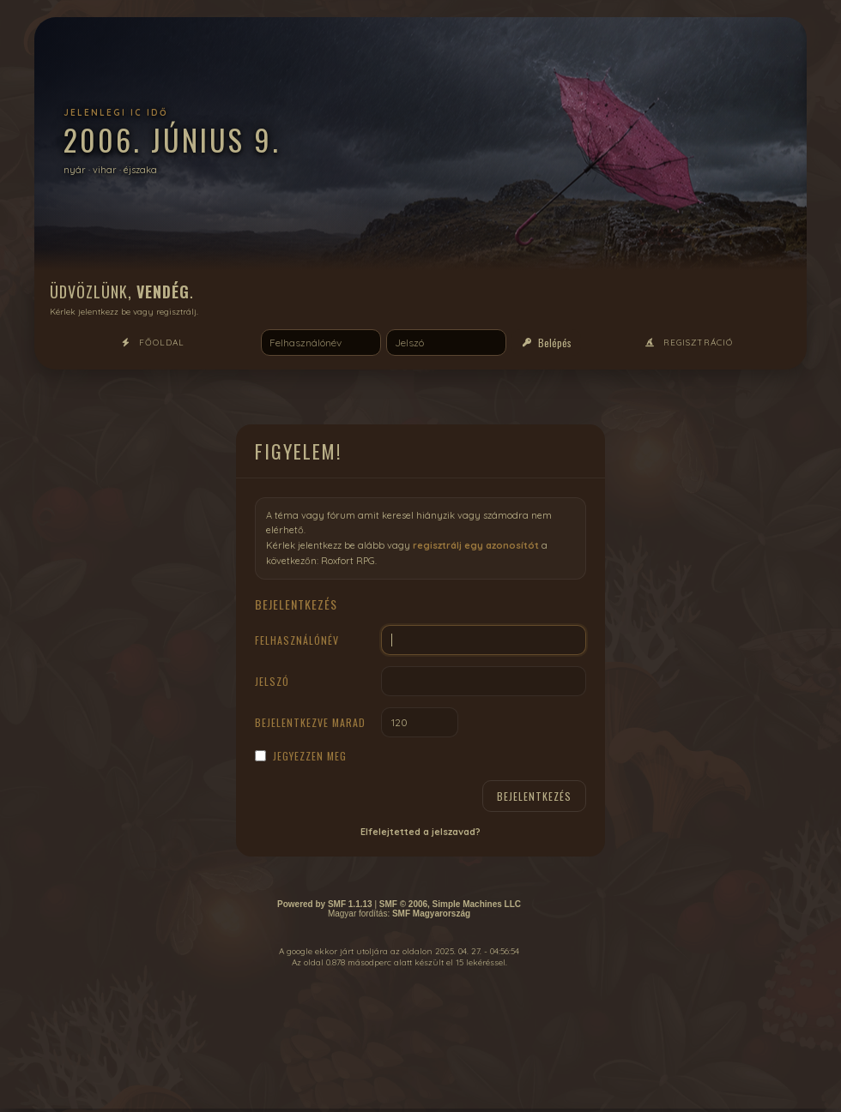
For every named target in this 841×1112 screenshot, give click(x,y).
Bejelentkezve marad (310, 722)
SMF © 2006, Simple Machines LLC (450, 904)
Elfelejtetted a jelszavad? (420, 832)
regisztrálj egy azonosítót (476, 545)
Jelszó (272, 681)
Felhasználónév (297, 640)
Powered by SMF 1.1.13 (324, 904)
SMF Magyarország (431, 913)
